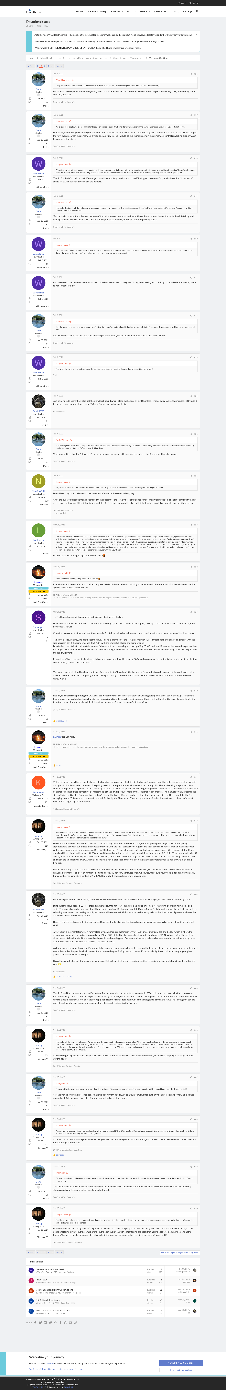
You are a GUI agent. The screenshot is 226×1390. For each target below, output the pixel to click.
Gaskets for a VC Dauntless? (50, 1269)
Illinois (46, 553)
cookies (50, 1363)
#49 (196, 1167)
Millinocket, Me (42, 187)
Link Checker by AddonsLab (52, 1382)
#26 (196, 74)
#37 (196, 525)
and (64, 976)
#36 (196, 476)
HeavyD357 (41, 1313)
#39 (196, 612)
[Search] (197, 11)
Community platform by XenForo (52, 1379)
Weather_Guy (41, 1303)
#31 (196, 277)
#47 (196, 1077)
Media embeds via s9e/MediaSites (63, 1384)
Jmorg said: (60, 1083)
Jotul (63, 1313)
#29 (196, 196)
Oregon (45, 425)
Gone (31, 26)
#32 (196, 315)
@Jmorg (57, 736)
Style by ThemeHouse (38, 1384)
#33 (196, 357)
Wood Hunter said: (64, 80)
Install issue (41, 1279)
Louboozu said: (62, 573)
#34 (196, 396)
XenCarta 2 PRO (39, 1387)
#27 (196, 115)
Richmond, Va (43, 849)
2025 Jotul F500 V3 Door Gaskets (53, 1310)
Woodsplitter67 (183, 1271)
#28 (196, 158)
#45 (196, 988)
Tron (188, 1302)
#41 (196, 732)
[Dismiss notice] (196, 34)
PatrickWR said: (62, 440)
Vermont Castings (66, 1272)
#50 (196, 1208)
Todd (187, 1313)
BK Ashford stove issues (48, 1300)
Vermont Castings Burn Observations (54, 1289)
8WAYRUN (68, 1387)
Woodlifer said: (62, 121)
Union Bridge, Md (41, 806)
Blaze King (65, 1303)
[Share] (191, 74)
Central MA (44, 504)
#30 (196, 239)
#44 (196, 894)
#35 (196, 434)
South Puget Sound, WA (43, 602)
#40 (196, 691)
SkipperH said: (62, 164)
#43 (196, 821)
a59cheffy (40, 1272)
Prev (31, 66)
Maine (46, 106)
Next (58, 66)
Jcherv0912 (41, 1282)
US (47, 641)
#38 (196, 567)
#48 (196, 1119)
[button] (122, 11)
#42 (196, 777)
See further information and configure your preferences (56, 1369)
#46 (196, 1030)
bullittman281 (42, 1293)
